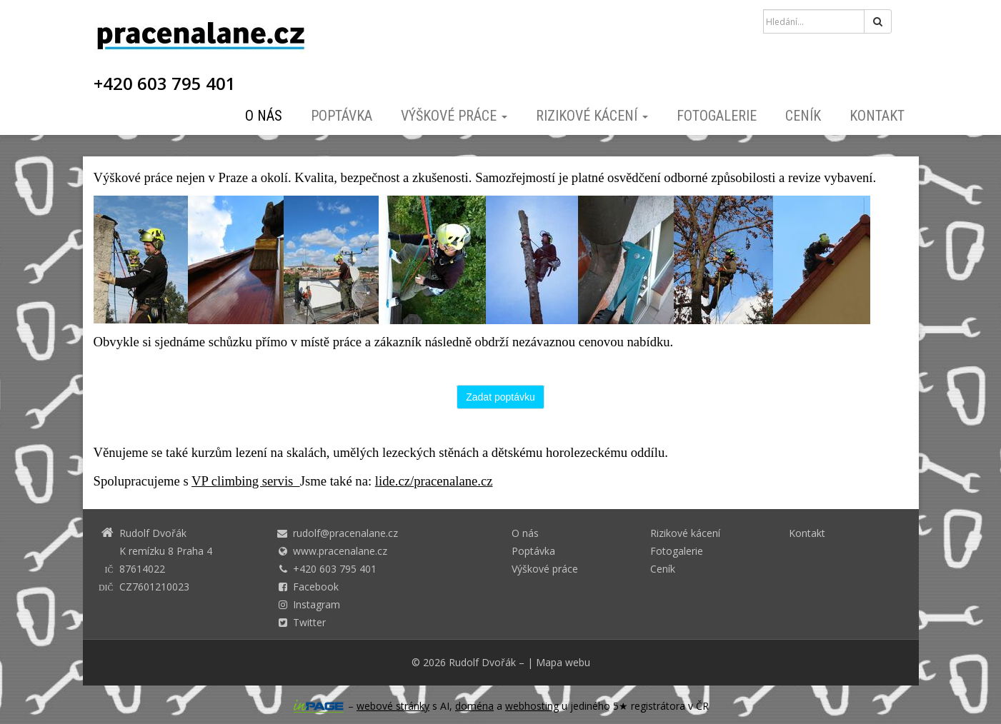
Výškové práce (454, 115)
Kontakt (877, 115)
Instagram (316, 604)
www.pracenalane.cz (340, 551)
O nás (263, 115)
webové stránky (393, 706)
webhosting (532, 706)
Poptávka (341, 115)
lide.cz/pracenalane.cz (434, 480)
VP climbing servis (245, 480)
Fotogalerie (717, 115)
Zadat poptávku (500, 397)
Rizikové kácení (592, 115)
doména (474, 706)
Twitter (309, 622)
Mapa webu (563, 662)
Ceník (803, 115)
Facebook (316, 586)
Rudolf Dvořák (482, 662)
